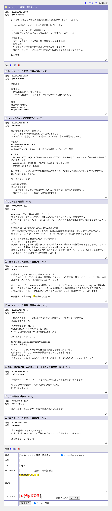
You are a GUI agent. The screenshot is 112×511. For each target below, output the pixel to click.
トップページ (91, 3)
